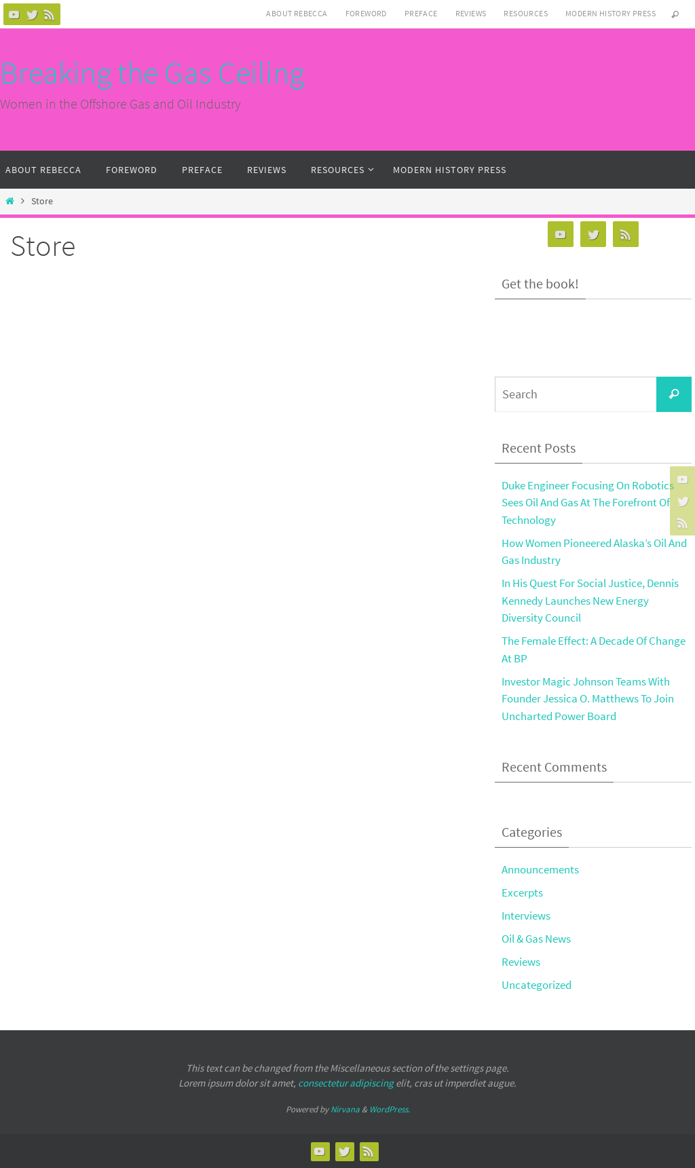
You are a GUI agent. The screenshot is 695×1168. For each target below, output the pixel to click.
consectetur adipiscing (346, 1082)
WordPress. (389, 1109)
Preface (421, 13)
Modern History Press (610, 13)
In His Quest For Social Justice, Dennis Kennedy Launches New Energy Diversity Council (590, 600)
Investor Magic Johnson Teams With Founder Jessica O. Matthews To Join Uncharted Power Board (588, 698)
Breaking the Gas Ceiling (152, 72)
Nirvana (345, 1109)
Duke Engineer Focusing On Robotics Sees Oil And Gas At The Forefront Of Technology (588, 502)
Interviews (526, 915)
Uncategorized (536, 984)
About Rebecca (296, 13)
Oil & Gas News (536, 938)
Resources (526, 13)
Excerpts (522, 892)
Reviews (471, 13)
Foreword (366, 13)
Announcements (540, 869)
